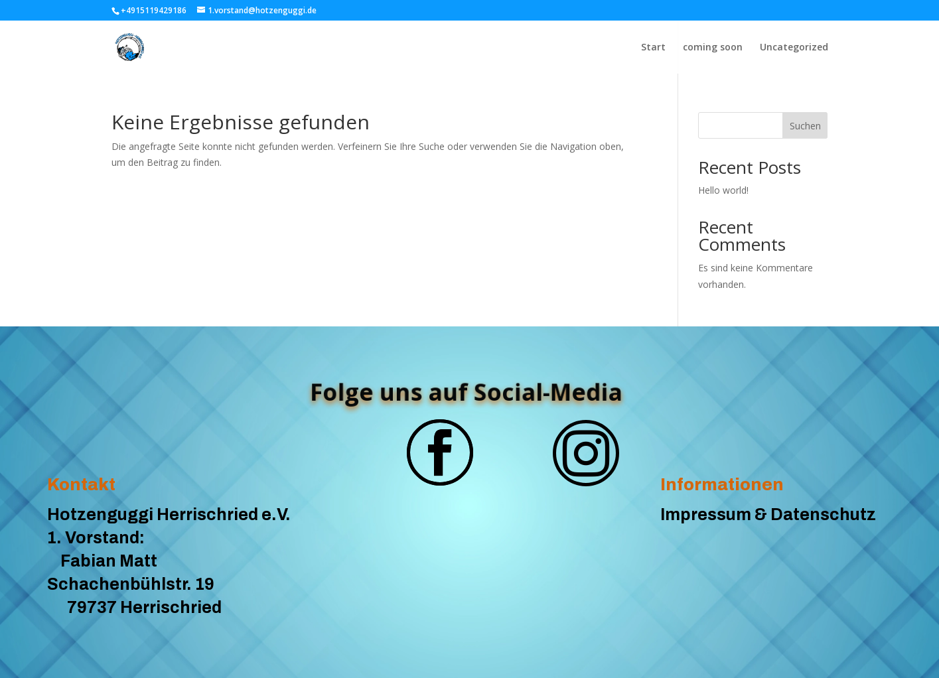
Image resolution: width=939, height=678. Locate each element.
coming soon (713, 47)
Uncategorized (794, 47)
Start (653, 47)
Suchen (805, 125)
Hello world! (723, 190)
